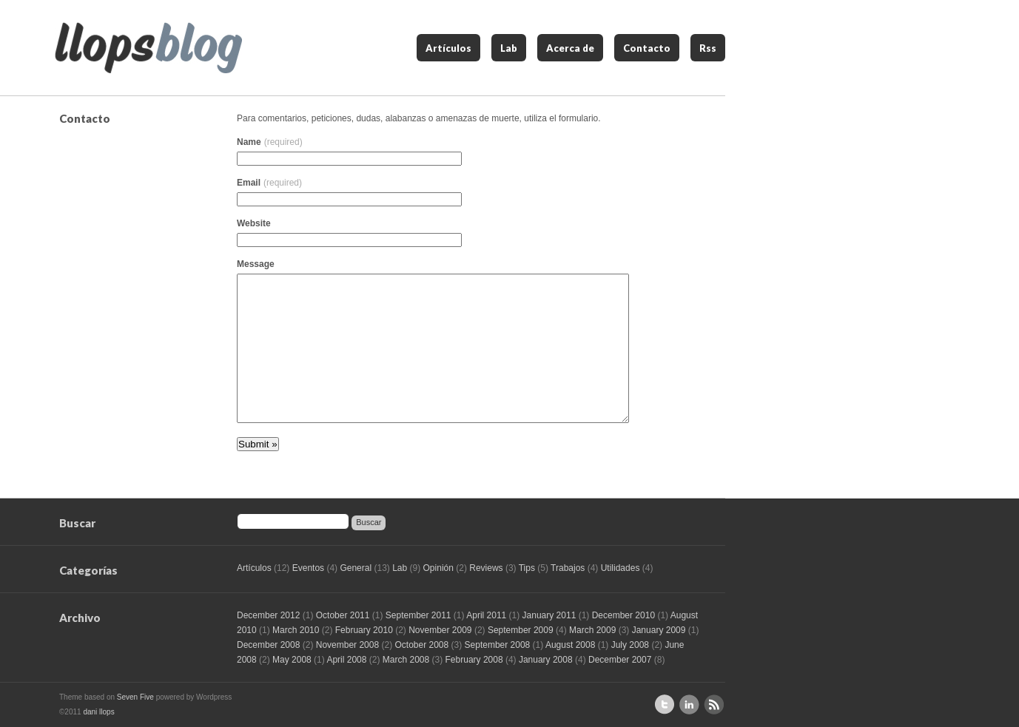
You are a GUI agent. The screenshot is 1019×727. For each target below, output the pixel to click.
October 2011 (343, 615)
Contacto (646, 48)
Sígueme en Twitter (665, 704)
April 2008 (346, 660)
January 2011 (549, 615)
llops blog (148, 47)
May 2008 (292, 660)
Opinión (438, 568)
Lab (508, 48)
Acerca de (570, 48)
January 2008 (546, 660)
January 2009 (659, 630)
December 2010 (623, 615)
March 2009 (592, 630)
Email (269, 182)
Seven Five (135, 697)
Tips (527, 568)
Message (256, 264)
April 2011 (486, 615)
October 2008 (421, 645)
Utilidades (620, 568)
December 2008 (268, 645)
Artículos (448, 48)
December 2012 (268, 615)
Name (270, 142)
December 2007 (619, 660)
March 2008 (406, 660)
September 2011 (418, 615)
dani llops (98, 712)
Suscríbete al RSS (714, 704)
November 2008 (347, 645)
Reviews (485, 568)
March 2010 (295, 630)
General (355, 568)
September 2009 (521, 630)
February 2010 (364, 630)
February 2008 (474, 660)
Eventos (308, 568)
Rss (707, 48)
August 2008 (570, 645)
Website (254, 223)
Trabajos (568, 568)
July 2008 (630, 645)
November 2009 (439, 630)
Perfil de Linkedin (689, 704)
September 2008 (498, 645)
